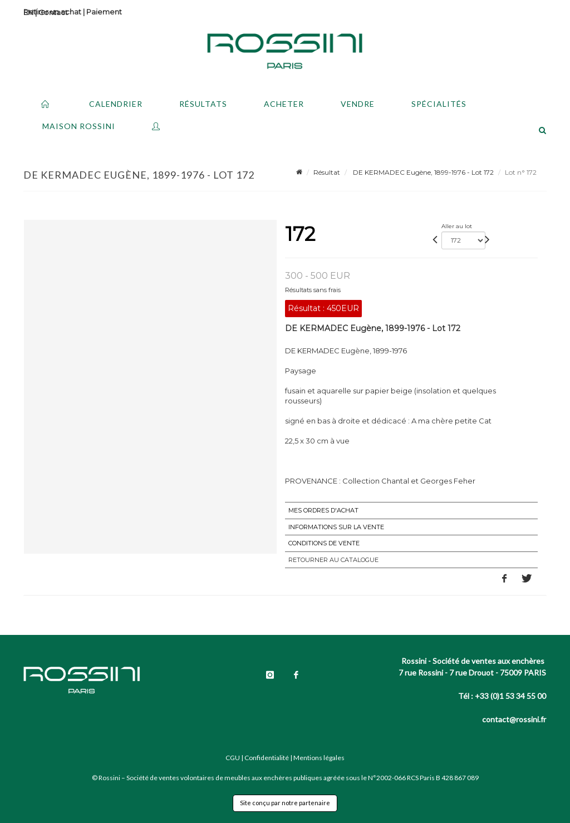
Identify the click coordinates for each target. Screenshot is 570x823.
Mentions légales (319, 757)
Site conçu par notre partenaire (285, 802)
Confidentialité (266, 757)
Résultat (326, 172)
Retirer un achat (52, 11)
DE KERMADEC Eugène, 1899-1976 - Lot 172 (422, 172)
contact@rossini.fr (514, 719)
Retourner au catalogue (333, 560)
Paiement (104, 11)
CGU (232, 757)
